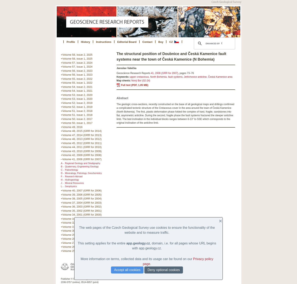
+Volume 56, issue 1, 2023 (77, 74)
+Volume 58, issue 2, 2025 (77, 54)
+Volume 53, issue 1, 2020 (77, 98)
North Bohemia (158, 76)
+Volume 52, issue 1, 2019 (77, 106)
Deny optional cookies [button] (163, 270)
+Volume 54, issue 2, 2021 (77, 86)
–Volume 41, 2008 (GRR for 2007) (81, 159)
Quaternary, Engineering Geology (82, 166)
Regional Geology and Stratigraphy (82, 163)
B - (62, 166)
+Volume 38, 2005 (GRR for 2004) (81, 198)
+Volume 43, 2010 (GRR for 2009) (81, 151)
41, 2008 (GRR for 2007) (164, 73)
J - (62, 183)
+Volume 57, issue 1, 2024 (77, 66)
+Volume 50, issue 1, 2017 (77, 122)
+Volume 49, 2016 (71, 127)
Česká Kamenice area (220, 76)
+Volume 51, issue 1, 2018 (77, 114)
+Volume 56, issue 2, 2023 (77, 70)
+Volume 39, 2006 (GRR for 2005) (81, 194)
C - (62, 170)
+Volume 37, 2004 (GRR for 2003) (81, 202)
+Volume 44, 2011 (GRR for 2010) (81, 147)
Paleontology (71, 170)
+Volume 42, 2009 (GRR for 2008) (81, 155)
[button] (218, 221)
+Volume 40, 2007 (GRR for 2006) (81, 190)
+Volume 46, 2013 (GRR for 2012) (81, 139)
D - (62, 173)
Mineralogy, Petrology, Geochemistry (83, 173)
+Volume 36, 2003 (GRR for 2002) (81, 206)
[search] (214, 43)
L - (62, 186)
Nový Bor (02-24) (140, 80)
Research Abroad (73, 176)
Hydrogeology (72, 179)
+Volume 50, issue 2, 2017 (77, 119)
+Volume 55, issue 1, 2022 (77, 82)
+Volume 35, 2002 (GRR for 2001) (81, 210)
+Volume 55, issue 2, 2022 (77, 78)
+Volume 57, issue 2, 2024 (77, 62)
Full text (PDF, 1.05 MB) (134, 85)
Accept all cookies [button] (127, 270)
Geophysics (71, 186)
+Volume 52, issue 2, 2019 (77, 102)
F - (62, 176)
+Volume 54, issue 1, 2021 (77, 90)
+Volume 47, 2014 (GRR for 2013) (81, 135)
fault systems (175, 76)
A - (62, 163)
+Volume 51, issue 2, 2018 (77, 111)
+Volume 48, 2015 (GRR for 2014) (81, 131)
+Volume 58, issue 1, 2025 (77, 58)
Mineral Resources (74, 183)
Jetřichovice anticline (195, 76)
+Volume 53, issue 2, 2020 (77, 94)
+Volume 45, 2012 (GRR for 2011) (81, 143)
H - (62, 179)
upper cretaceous (139, 76)
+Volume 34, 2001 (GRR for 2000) (81, 214)
